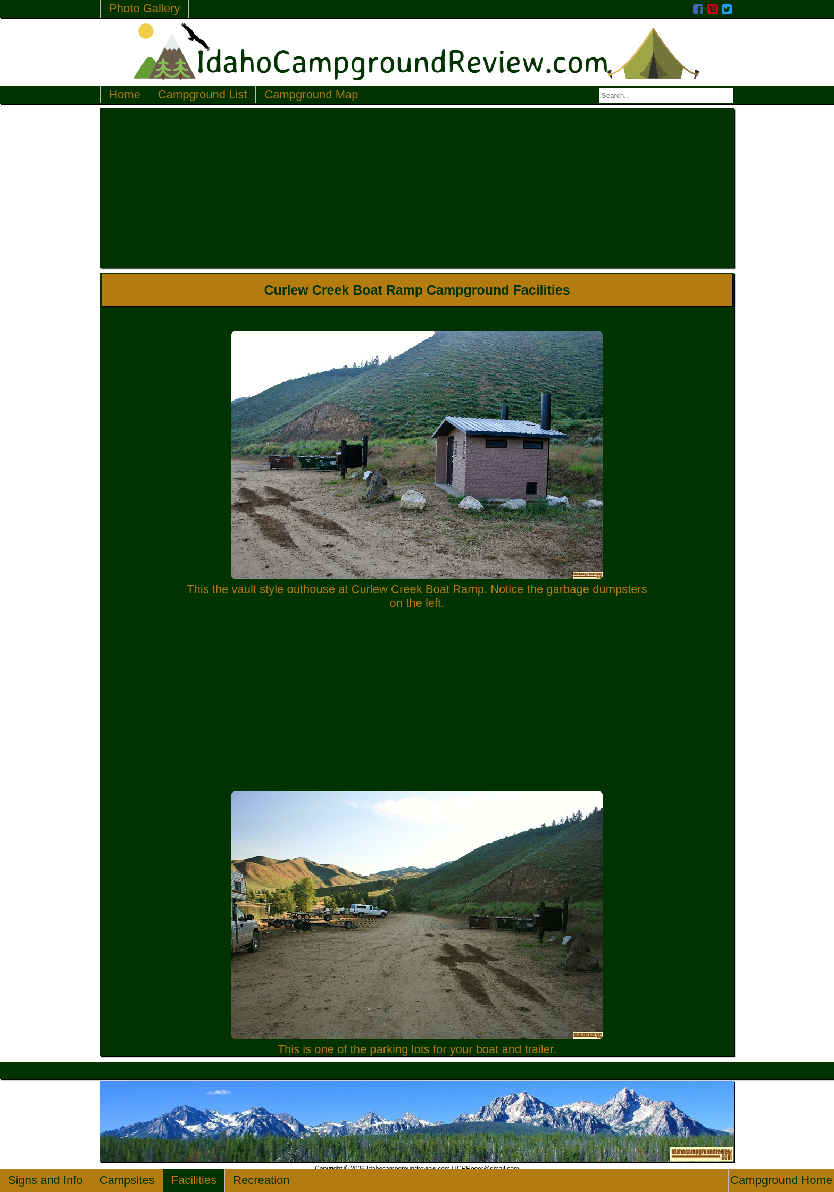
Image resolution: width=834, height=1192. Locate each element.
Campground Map (311, 94)
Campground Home (781, 1180)
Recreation (261, 1180)
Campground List (202, 94)
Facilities (194, 1180)
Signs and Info (45, 1180)
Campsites (127, 1180)
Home (124, 94)
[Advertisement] (417, 187)
